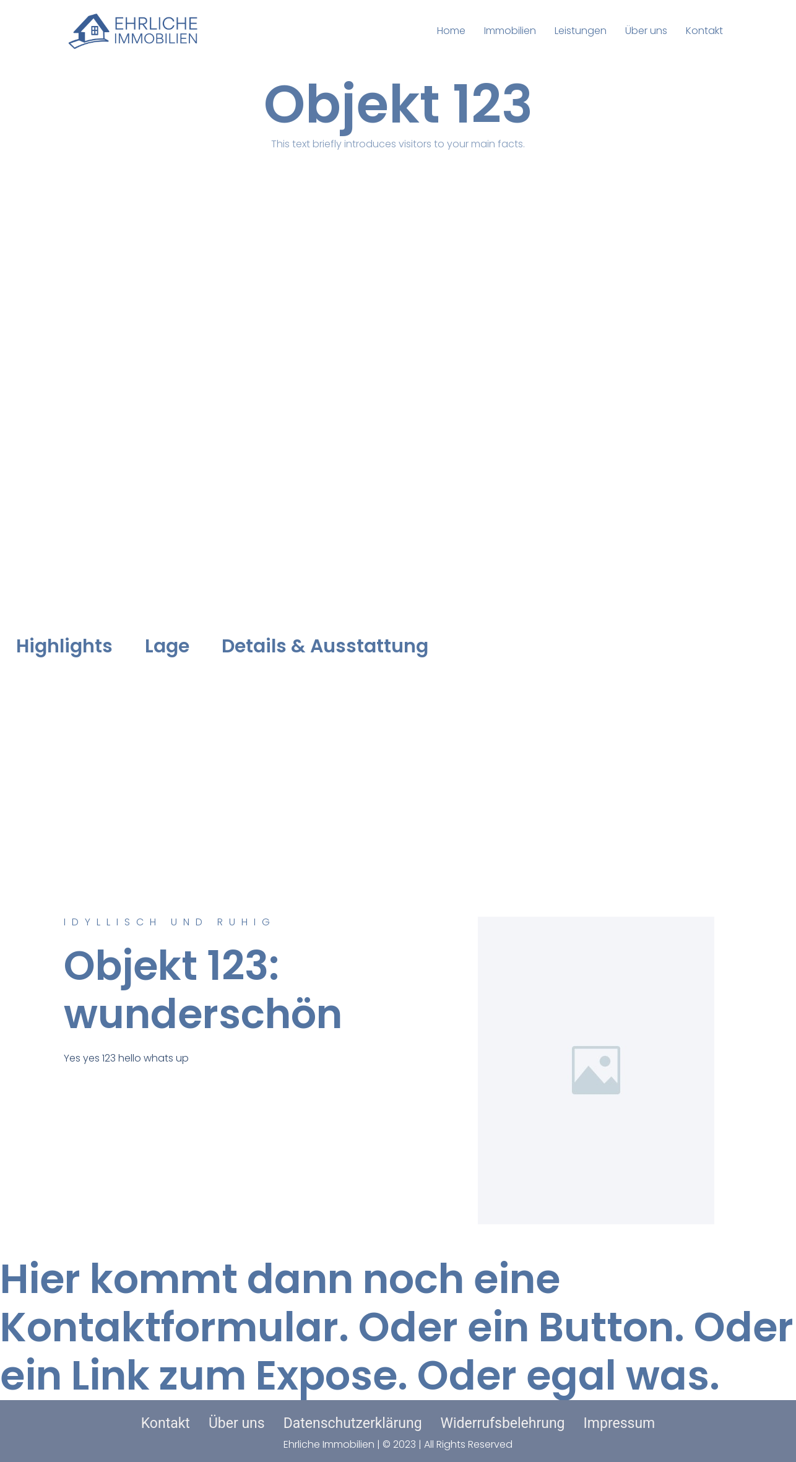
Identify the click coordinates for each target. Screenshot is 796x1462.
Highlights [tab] (64, 646)
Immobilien (510, 31)
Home (451, 31)
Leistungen (581, 31)
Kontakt (704, 31)
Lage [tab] (167, 646)
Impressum (619, 1423)
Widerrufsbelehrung (503, 1423)
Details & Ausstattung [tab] (325, 646)
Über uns (646, 31)
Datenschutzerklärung (352, 1423)
